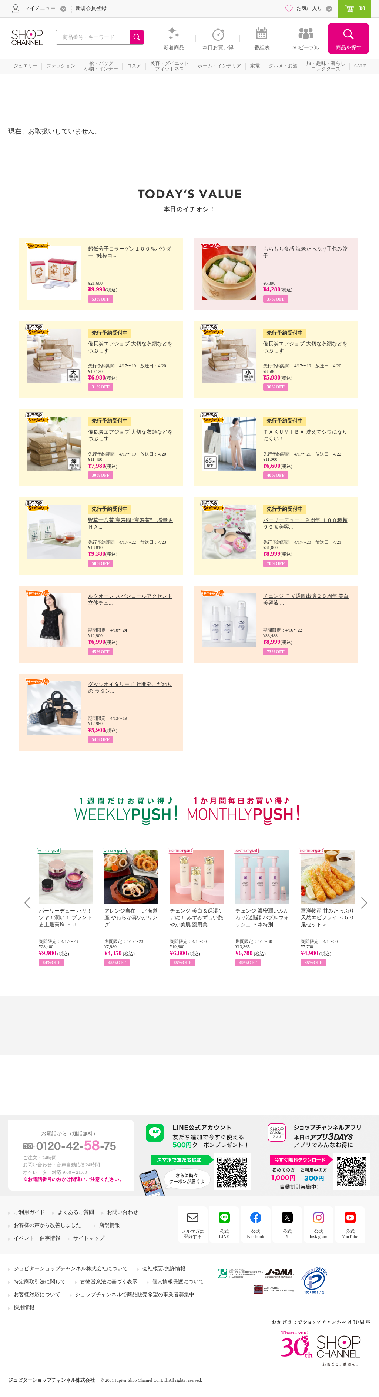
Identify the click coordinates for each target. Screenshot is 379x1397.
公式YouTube (350, 1234)
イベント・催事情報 (37, 1238)
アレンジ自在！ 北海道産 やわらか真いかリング (131, 917)
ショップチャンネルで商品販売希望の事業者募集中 (134, 1294)
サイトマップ (88, 1238)
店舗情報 (109, 1225)
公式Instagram (319, 1234)
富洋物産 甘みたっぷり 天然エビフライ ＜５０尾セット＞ (327, 917)
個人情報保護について (178, 1281)
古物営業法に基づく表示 (108, 1281)
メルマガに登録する (193, 1234)
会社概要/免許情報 (163, 1268)
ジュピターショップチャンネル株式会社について (71, 1268)
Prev (30, 903)
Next (362, 903)
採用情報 (24, 1307)
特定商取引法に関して (40, 1281)
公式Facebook (255, 1234)
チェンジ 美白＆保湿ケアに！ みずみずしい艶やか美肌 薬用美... (196, 917)
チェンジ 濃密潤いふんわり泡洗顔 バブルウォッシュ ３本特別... (262, 917)
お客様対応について (37, 1294)
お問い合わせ (122, 1212)
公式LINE (224, 1234)
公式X (287, 1234)
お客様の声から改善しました (47, 1225)
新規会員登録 (91, 8)
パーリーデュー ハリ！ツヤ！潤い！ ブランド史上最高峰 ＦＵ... (65, 917)
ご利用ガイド (29, 1212)
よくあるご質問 (76, 1212)
